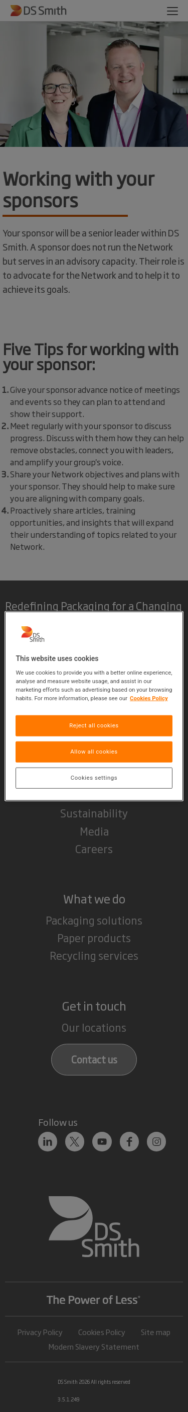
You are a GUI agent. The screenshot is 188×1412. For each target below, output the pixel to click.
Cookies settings (94, 777)
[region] (94, 706)
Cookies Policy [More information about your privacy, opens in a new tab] (149, 698)
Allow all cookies (93, 751)
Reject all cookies (93, 725)
